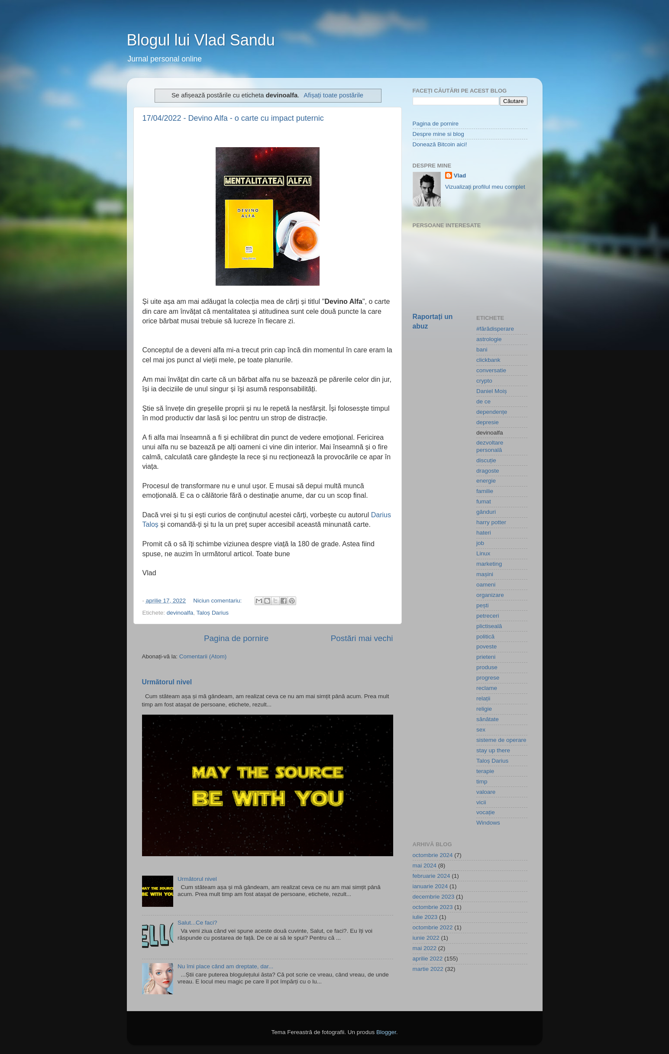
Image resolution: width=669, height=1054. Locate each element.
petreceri (487, 615)
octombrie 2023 (433, 907)
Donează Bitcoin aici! (440, 144)
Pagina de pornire (236, 638)
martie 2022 (428, 969)
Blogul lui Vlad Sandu (201, 40)
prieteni (485, 657)
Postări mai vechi (362, 638)
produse (487, 667)
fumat (483, 501)
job (480, 543)
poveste (486, 646)
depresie (487, 422)
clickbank (488, 360)
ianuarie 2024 (430, 886)
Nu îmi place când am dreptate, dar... (225, 966)
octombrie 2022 (433, 927)
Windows (488, 822)
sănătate (487, 719)
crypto (484, 380)
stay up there (493, 750)
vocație (485, 812)
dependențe (491, 412)
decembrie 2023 (434, 896)
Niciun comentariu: (218, 600)
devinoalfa (180, 612)
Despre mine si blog (438, 134)
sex (480, 729)
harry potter (491, 522)
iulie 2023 (425, 917)
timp (482, 781)
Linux (483, 553)
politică (485, 636)
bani (482, 349)
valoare (485, 792)
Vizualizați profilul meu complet (485, 187)
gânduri (486, 512)
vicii (481, 802)
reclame (486, 688)
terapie (485, 771)
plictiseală (489, 626)
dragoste (487, 470)
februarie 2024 (431, 876)
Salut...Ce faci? (197, 922)
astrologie (489, 339)
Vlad (460, 175)
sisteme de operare (501, 740)
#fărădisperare (495, 329)
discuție (486, 460)
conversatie (491, 370)
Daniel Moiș (491, 391)
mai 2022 (425, 948)
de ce (483, 401)
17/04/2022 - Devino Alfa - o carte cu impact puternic (233, 118)
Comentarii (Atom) (203, 656)
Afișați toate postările (333, 95)
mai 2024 (425, 865)
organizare (490, 595)
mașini (484, 574)
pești (482, 605)
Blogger (386, 1032)
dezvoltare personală (489, 446)
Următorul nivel (167, 682)
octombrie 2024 (433, 855)
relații (483, 698)
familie (484, 491)
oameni (485, 584)
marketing (489, 564)
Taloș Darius (213, 612)
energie (486, 480)
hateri (483, 532)
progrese (487, 677)
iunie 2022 (426, 938)
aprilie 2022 (428, 958)
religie (484, 709)
